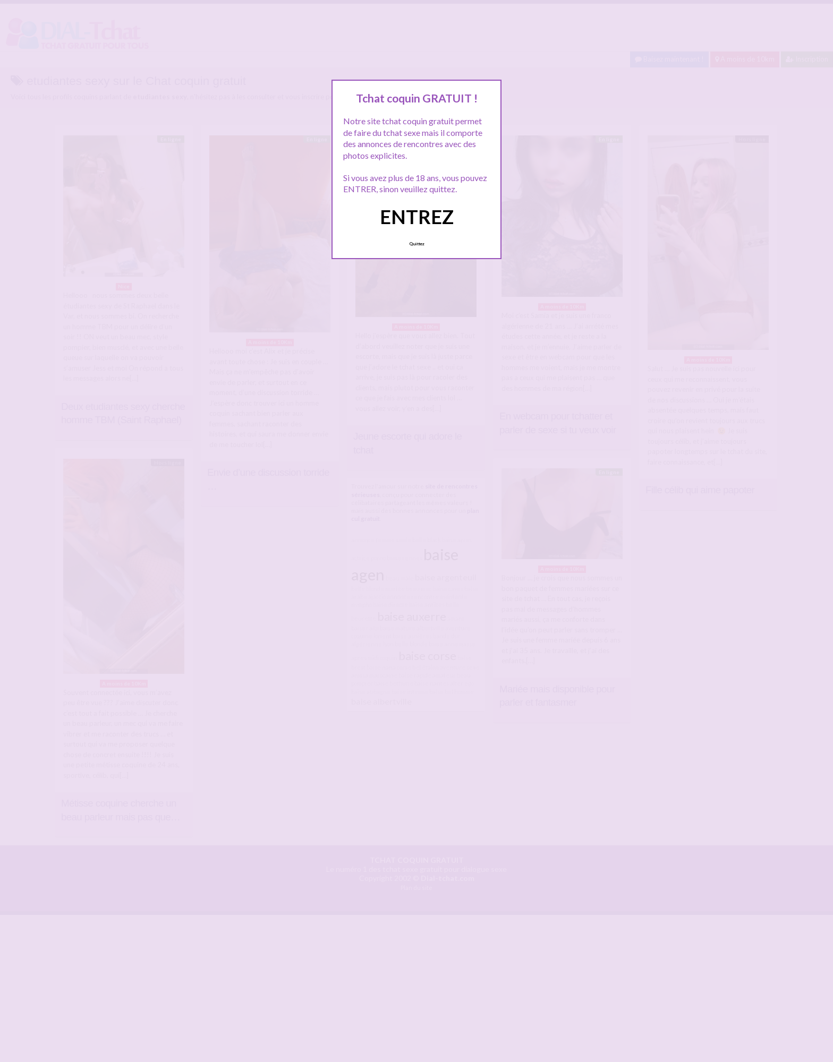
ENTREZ (417, 216)
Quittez (416, 243)
